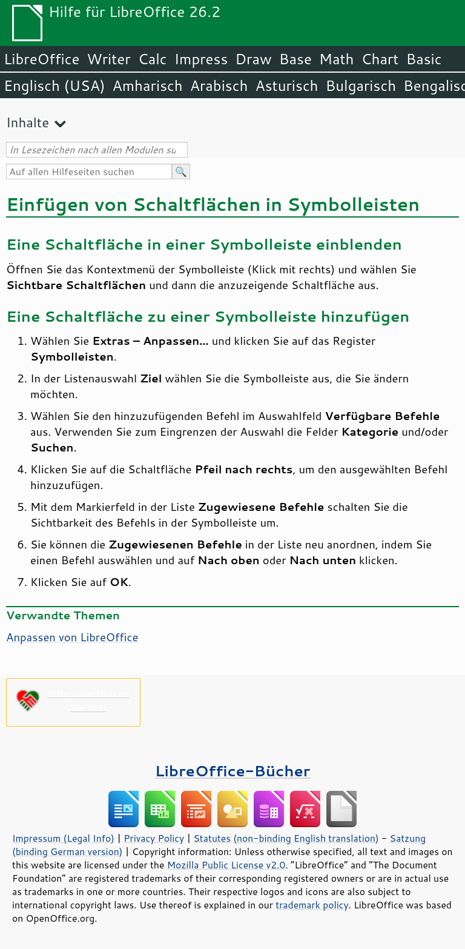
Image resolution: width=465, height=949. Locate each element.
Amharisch (148, 85)
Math (336, 58)
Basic (423, 58)
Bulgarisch (361, 85)
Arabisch (219, 85)
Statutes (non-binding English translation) (285, 838)
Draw (253, 58)
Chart (379, 58)
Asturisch (286, 85)
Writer (108, 58)
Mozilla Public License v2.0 (226, 864)
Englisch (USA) (54, 85)
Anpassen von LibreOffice (72, 637)
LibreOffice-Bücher (232, 770)
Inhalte (27, 122)
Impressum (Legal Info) (63, 838)
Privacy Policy (154, 838)
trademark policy (311, 904)
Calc (152, 58)
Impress (201, 58)
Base (295, 58)
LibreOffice (41, 58)
